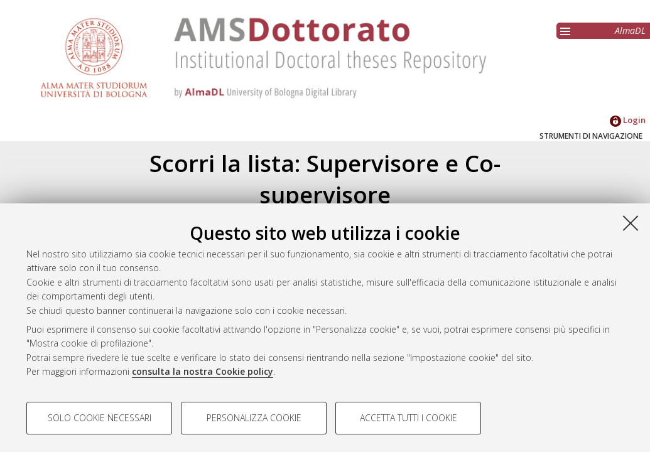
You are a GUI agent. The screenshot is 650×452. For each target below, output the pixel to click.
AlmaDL (630, 30)
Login (628, 120)
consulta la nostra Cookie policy (202, 371)
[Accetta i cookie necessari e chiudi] (630, 223)
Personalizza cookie (254, 418)
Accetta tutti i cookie (408, 418)
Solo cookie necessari (99, 418)
